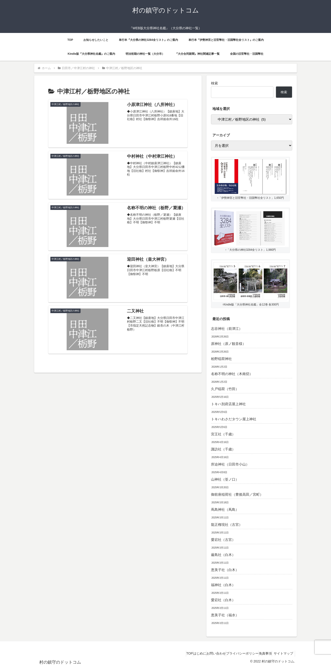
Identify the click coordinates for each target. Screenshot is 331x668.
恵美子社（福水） (225, 615)
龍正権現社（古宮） (226, 525)
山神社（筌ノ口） (225, 479)
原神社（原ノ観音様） (228, 344)
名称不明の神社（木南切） (232, 374)
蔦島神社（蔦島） (225, 509)
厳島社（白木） (223, 555)
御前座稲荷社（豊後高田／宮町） (237, 494)
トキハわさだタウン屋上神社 (233, 419)
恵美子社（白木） (225, 570)
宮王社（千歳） (223, 434)
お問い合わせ (200, 653)
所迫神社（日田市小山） (230, 464)
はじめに (178, 653)
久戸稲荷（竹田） (225, 389)
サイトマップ (282, 653)
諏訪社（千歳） (223, 449)
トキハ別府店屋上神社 (228, 404)
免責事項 (258, 653)
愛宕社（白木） (223, 600)
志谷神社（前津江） (226, 329)
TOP (164, 653)
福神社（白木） (223, 585)
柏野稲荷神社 (221, 359)
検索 (214, 83)
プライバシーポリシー (230, 653)
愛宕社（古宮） (223, 540)
